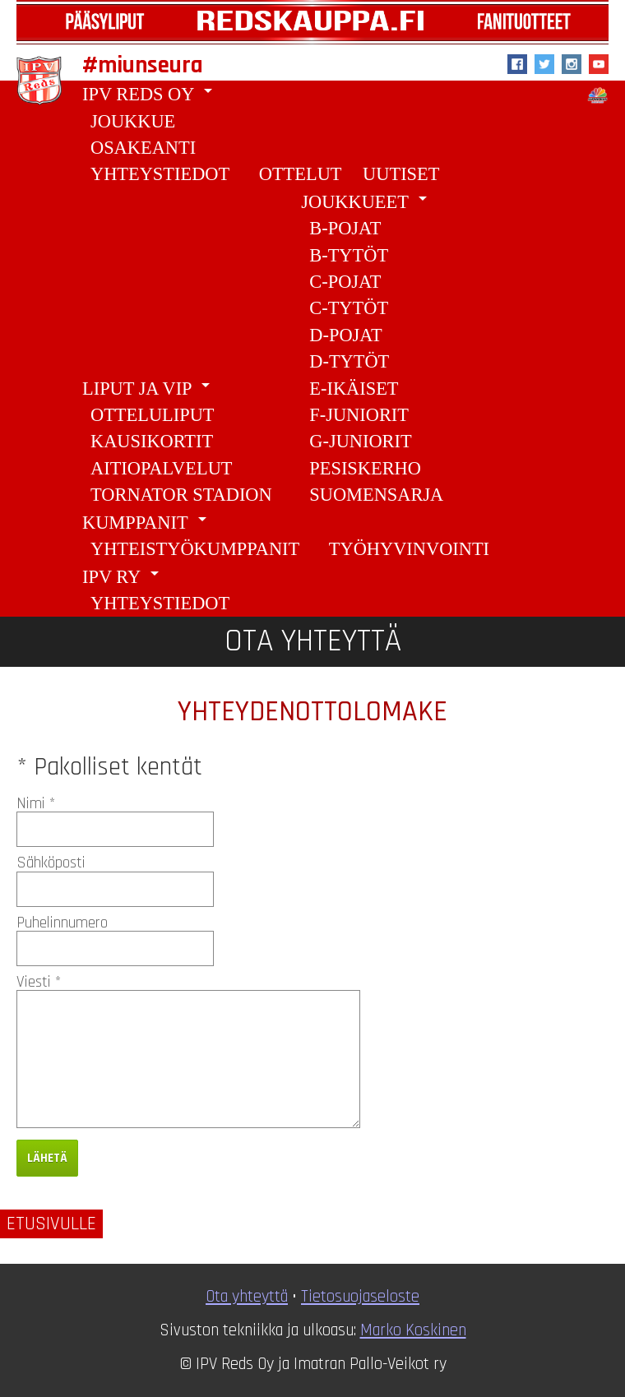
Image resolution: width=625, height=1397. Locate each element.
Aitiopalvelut (161, 468)
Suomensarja (376, 494)
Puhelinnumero (62, 923)
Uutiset (401, 174)
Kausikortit (151, 441)
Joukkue (132, 121)
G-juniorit (360, 441)
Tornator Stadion (181, 494)
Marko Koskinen (413, 1330)
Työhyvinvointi (409, 549)
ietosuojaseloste (363, 1296)
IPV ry (123, 575)
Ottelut (300, 174)
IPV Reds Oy (150, 92)
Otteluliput (152, 415)
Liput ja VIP (148, 387)
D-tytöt (349, 361)
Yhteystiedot (159, 174)
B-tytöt (348, 255)
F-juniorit (359, 415)
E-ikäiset (353, 388)
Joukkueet (367, 200)
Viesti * (38, 982)
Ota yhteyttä (247, 1296)
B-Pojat (345, 228)
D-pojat (345, 335)
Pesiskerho (365, 468)
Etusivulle (51, 1224)
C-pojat (345, 281)
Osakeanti (143, 147)
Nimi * (35, 804)
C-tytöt (348, 308)
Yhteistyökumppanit (194, 549)
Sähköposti (51, 863)
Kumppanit (147, 521)
